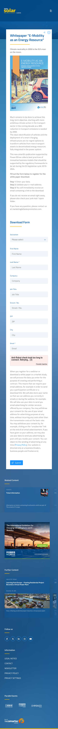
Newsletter (10, 668)
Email (12, 343)
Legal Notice (11, 658)
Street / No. (14, 303)
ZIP (11, 316)
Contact (9, 663)
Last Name (14, 262)
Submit (15, 462)
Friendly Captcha (41, 364)
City (11, 330)
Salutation (14, 234)
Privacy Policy (21, 444)
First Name (14, 248)
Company (13, 276)
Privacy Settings (13, 678)
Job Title (13, 289)
